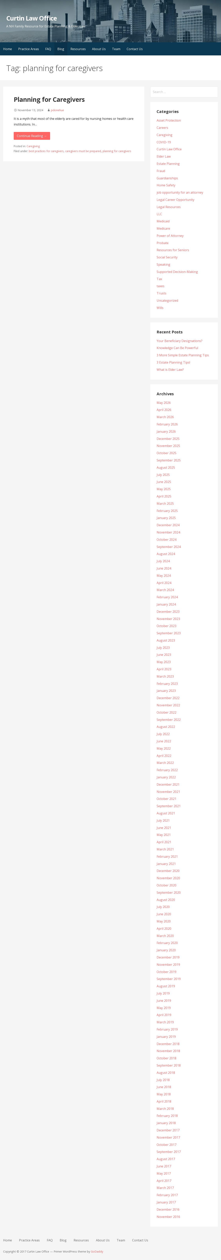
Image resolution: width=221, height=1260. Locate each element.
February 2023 (167, 683)
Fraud (161, 171)
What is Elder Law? (170, 369)
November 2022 (168, 705)
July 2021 (163, 820)
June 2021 (164, 828)
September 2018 (169, 1065)
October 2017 (166, 1145)
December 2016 (168, 1209)
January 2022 (166, 777)
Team (116, 49)
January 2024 (166, 604)
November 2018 (168, 1051)
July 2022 (163, 734)
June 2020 (164, 914)
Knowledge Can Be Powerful (177, 348)
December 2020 (168, 871)
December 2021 (168, 784)
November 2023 (168, 619)
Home (7, 49)
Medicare (163, 228)
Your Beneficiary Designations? (179, 341)
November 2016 (168, 1217)
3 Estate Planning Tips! (173, 362)
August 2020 (166, 900)
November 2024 (168, 532)
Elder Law (164, 156)
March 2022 (165, 763)
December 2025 (168, 439)
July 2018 (163, 1080)
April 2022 (164, 756)
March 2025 (165, 503)
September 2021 (169, 806)
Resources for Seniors (173, 250)
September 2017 (169, 1152)
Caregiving (33, 146)
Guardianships (167, 178)
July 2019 (163, 993)
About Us (99, 49)
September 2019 (169, 979)
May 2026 (164, 403)
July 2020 (163, 907)
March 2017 (165, 1188)
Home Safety (166, 185)
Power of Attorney (170, 236)
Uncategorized (167, 300)
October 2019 (166, 972)
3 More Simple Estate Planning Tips (183, 355)
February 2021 (167, 856)
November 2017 (168, 1137)
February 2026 (167, 424)
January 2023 (166, 691)
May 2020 (164, 921)
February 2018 (167, 1116)
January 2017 (166, 1202)
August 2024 (166, 554)
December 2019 (168, 957)
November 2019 (168, 964)
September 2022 (169, 720)
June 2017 (164, 1166)
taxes (160, 286)
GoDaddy (97, 1251)
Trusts (161, 293)
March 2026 (165, 417)
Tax (159, 279)
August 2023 (166, 640)
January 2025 (166, 518)
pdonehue (57, 110)
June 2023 (164, 655)
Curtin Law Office (31, 18)
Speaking (163, 264)
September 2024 (169, 547)
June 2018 (164, 1087)
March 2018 (165, 1109)
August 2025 (166, 467)
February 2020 (167, 943)
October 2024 (166, 539)
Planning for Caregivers (49, 99)
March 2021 (165, 849)
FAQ (48, 49)
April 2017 (164, 1181)
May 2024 (164, 575)
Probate (163, 243)
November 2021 (168, 792)
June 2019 (164, 1000)
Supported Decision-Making (177, 272)
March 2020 (165, 936)
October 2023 (166, 626)
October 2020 (166, 885)
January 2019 (166, 1036)
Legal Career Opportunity (175, 200)
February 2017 (167, 1195)
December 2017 (168, 1130)
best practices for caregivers (46, 151)
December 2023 (168, 611)
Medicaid (163, 221)
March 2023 (165, 676)
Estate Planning (168, 164)
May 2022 (164, 748)
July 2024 (163, 561)
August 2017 (166, 1159)
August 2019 (166, 986)
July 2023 (163, 647)
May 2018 (164, 1094)
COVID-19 (164, 142)
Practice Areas (28, 49)
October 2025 (166, 453)
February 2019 (167, 1029)
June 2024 (164, 568)
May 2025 (164, 489)
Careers (162, 127)
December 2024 (168, 525)
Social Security (167, 257)
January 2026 (166, 431)
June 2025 (164, 482)
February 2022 (167, 770)
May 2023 (164, 662)
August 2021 (166, 813)
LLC (159, 214)
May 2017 (164, 1173)
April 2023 (164, 669)
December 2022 (168, 698)
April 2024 (164, 583)
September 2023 (169, 633)
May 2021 (164, 835)
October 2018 (166, 1058)
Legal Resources (169, 207)
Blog (60, 49)
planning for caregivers (117, 151)
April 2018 (164, 1101)
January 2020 (166, 950)
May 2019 (164, 1008)
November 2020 (168, 878)
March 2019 (165, 1022)
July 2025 (163, 475)
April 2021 (164, 842)
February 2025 (167, 511)
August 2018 (166, 1072)
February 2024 (167, 597)
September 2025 (169, 460)
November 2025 (168, 446)
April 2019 (164, 1015)
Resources (78, 49)
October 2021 (166, 799)
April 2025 (164, 496)
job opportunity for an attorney (180, 192)
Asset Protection (169, 120)
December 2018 (168, 1044)
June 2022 (164, 741)
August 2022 (166, 727)
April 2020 (164, 928)
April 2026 (164, 410)
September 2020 (169, 892)
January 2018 (166, 1123)
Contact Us (135, 49)
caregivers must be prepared (83, 151)
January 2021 (166, 864)
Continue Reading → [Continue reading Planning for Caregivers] (32, 136)
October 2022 (166, 712)
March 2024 (165, 590)
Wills (160, 308)
